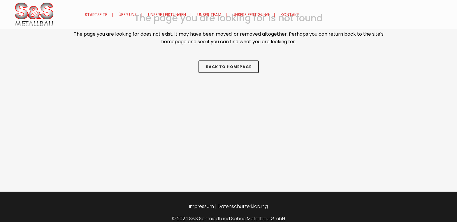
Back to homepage (229, 67)
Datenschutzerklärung (243, 206)
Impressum (201, 206)
